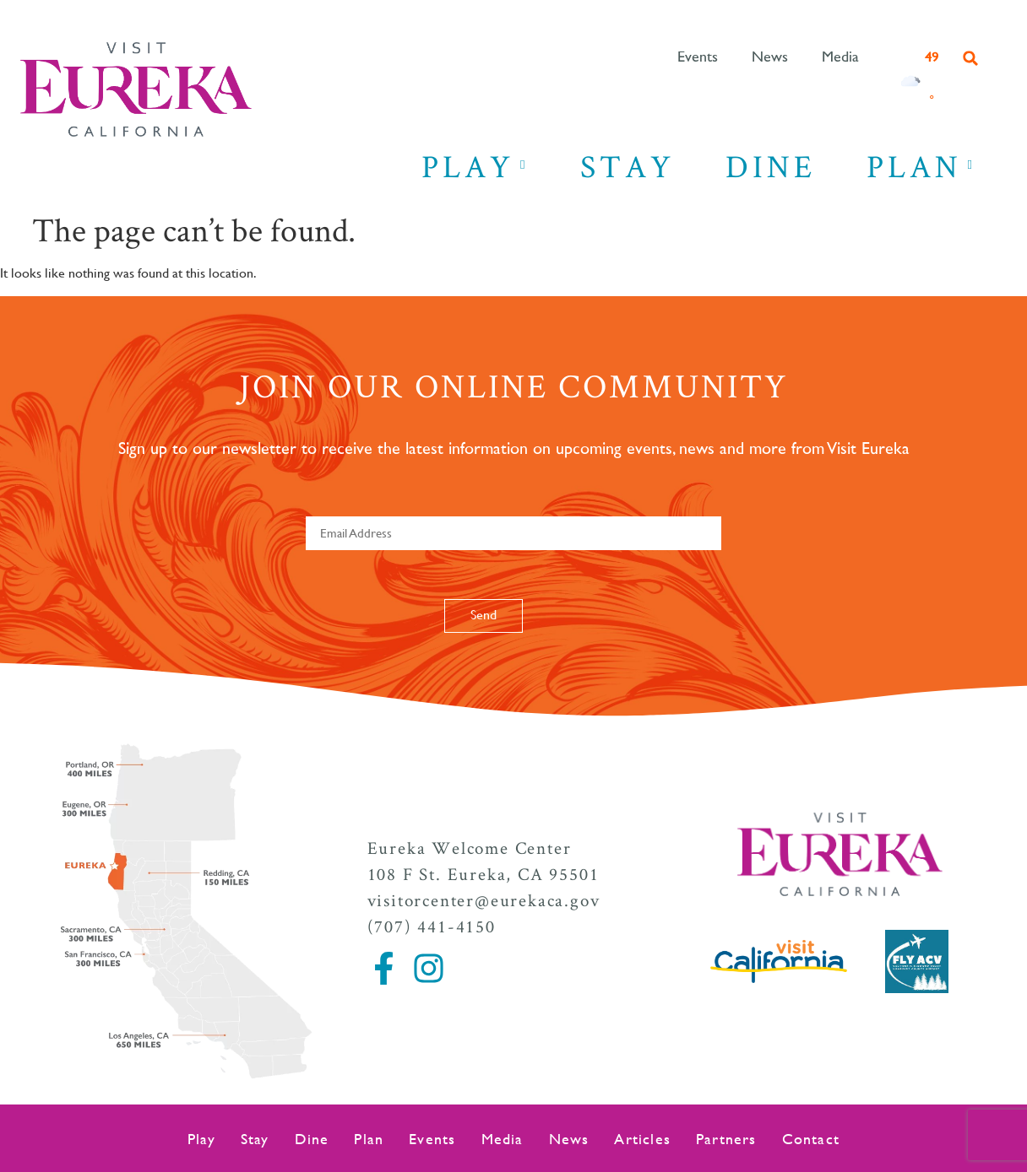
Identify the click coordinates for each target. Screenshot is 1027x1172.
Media (840, 57)
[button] (970, 58)
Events (697, 57)
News (770, 57)
